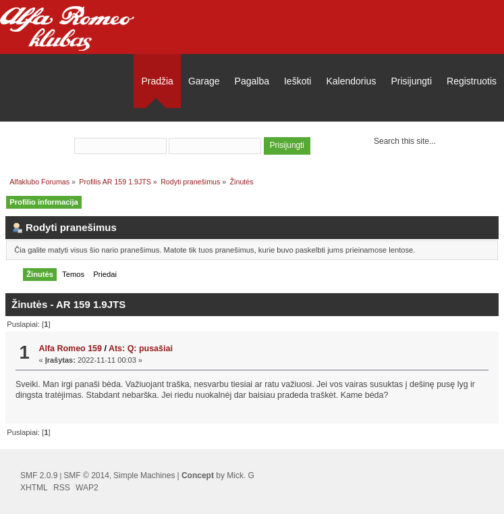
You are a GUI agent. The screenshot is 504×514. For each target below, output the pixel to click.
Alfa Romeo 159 (70, 348)
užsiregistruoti (282, 127)
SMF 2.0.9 (38, 475)
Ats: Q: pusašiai (141, 348)
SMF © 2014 (86, 475)
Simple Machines (144, 475)
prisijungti (217, 127)
